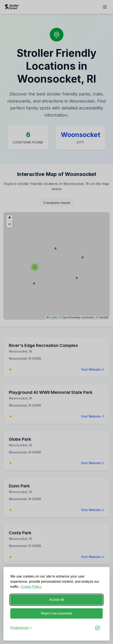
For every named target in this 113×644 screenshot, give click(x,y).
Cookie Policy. (31, 587)
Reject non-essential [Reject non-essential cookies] (56, 613)
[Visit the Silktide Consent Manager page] (97, 628)
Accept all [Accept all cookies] (56, 599)
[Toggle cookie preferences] (21, 628)
